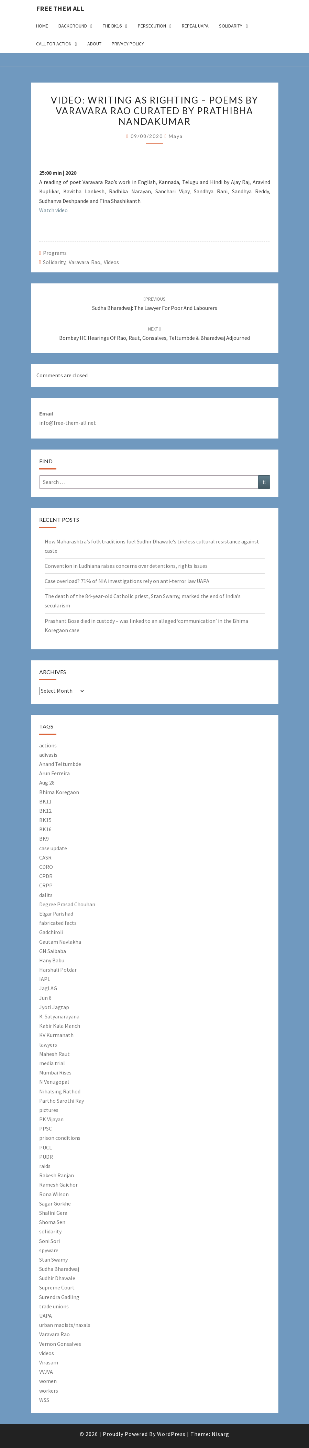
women (48, 1380)
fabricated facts (58, 922)
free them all (60, 8)
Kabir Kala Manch (59, 1025)
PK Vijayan (51, 1119)
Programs (55, 252)
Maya (176, 136)
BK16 (45, 829)
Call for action (53, 44)
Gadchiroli (51, 932)
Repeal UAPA (195, 26)
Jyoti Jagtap (54, 1007)
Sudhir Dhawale (57, 1278)
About (94, 44)
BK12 (45, 810)
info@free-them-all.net (67, 422)
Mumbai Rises (55, 1072)
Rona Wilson (54, 1194)
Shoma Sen (52, 1222)
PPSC (45, 1128)
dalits (46, 895)
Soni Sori (49, 1241)
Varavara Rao (84, 262)
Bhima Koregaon (59, 792)
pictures (48, 1109)
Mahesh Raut (54, 1053)
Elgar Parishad (56, 913)
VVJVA (46, 1371)
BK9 (44, 838)
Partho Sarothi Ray (61, 1100)
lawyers (48, 1044)
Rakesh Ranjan (56, 1175)
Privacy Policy (128, 44)
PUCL (45, 1147)
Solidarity (230, 26)
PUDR (46, 1156)
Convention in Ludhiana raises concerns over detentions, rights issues (126, 565)
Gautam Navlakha (60, 941)
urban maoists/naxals (64, 1324)
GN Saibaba (52, 951)
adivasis (48, 754)
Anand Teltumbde (60, 763)
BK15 (45, 820)
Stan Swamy (53, 1259)
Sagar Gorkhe (55, 1203)
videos (111, 262)
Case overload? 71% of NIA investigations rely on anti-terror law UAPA (127, 580)
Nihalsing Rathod (59, 1091)
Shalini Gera (53, 1212)
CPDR (46, 876)
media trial (52, 1063)
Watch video (53, 210)
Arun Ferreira (54, 773)
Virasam (48, 1362)
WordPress (171, 1433)
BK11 (45, 801)
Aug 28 (47, 782)
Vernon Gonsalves (60, 1343)
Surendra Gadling (59, 1297)
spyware (48, 1250)
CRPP (46, 885)
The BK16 (112, 26)
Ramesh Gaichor (58, 1184)
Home (42, 26)
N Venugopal (54, 1081)
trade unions (54, 1306)
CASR (45, 857)
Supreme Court (57, 1287)
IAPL (44, 978)
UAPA (45, 1315)
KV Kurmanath (56, 1034)
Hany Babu (51, 960)
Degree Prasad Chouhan (67, 904)
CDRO (46, 866)
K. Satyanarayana (59, 1016)
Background (72, 26)
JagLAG (48, 988)
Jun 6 (45, 997)
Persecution (152, 26)
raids (45, 1166)
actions (48, 745)
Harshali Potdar (58, 969)
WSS (44, 1399)
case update (53, 848)
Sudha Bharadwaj (59, 1268)
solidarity (54, 262)
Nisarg (220, 1433)
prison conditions (59, 1137)
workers (48, 1390)
